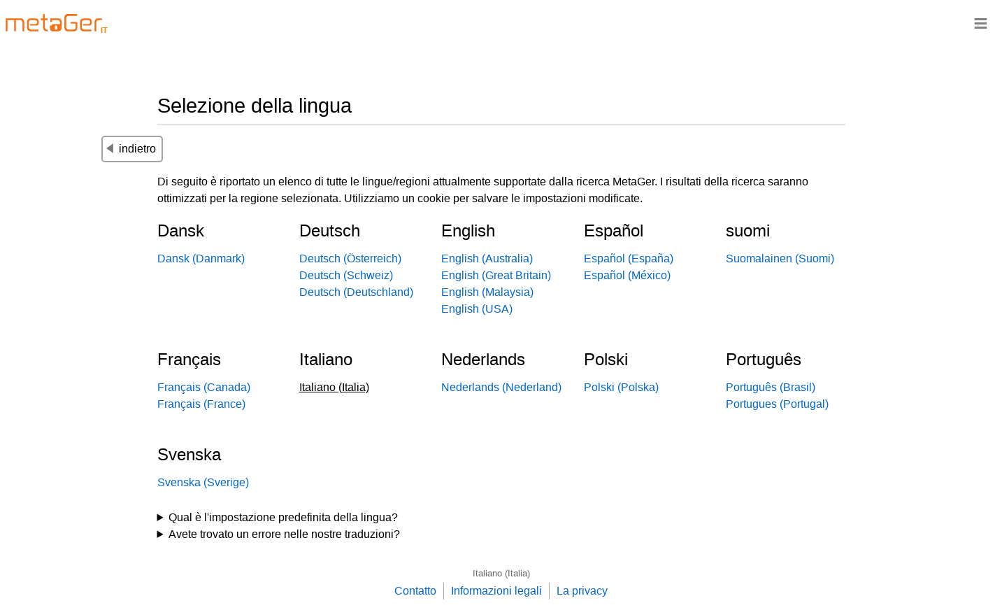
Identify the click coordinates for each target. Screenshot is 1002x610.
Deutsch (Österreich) (350, 258)
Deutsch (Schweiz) (346, 275)
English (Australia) (487, 258)
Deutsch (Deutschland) (356, 292)
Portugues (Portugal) (777, 404)
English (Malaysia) (487, 292)
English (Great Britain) (496, 275)
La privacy (582, 591)
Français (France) (201, 404)
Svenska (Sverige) (203, 482)
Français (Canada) (203, 387)
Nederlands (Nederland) (501, 387)
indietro (131, 149)
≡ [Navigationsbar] (980, 23)
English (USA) (477, 309)
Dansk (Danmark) (201, 258)
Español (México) (627, 275)
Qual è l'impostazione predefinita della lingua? (283, 517)
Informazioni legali (496, 591)
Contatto (415, 591)
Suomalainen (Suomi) (780, 258)
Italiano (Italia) (501, 573)
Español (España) (628, 258)
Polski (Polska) (621, 387)
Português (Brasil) (770, 387)
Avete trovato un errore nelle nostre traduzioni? (284, 534)
